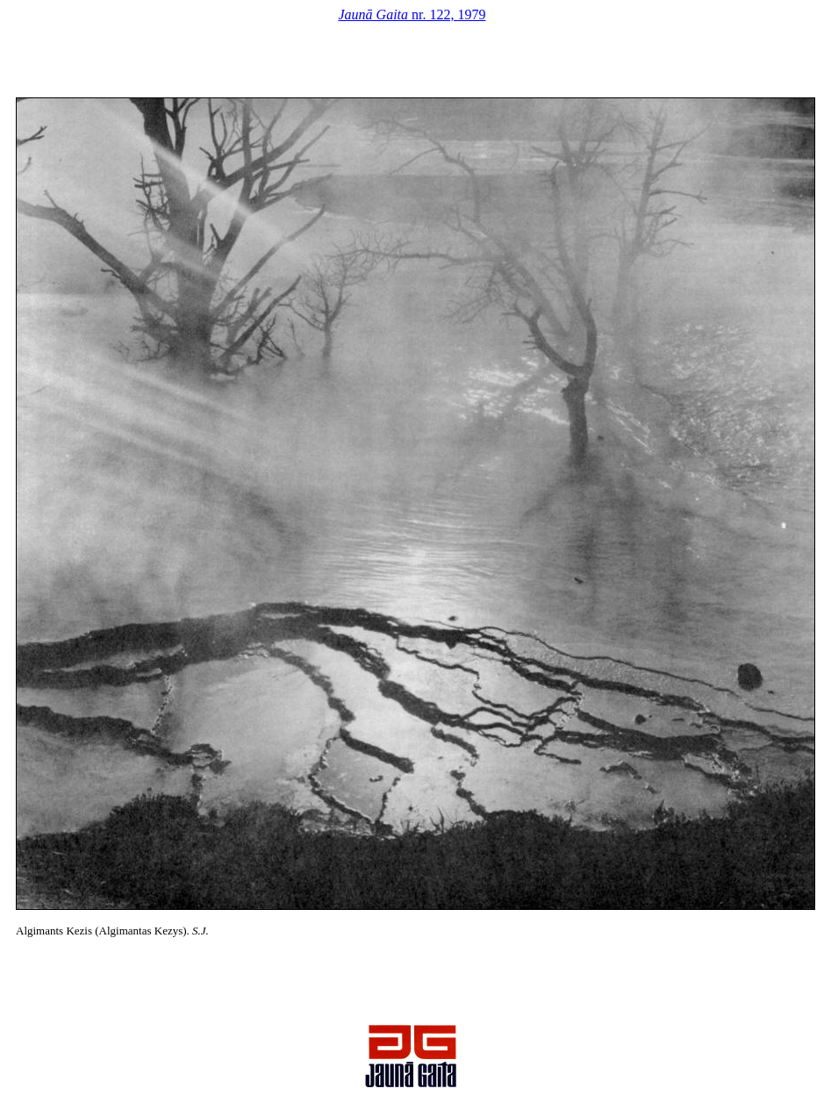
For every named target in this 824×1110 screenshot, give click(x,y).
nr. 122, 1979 (412, 14)
